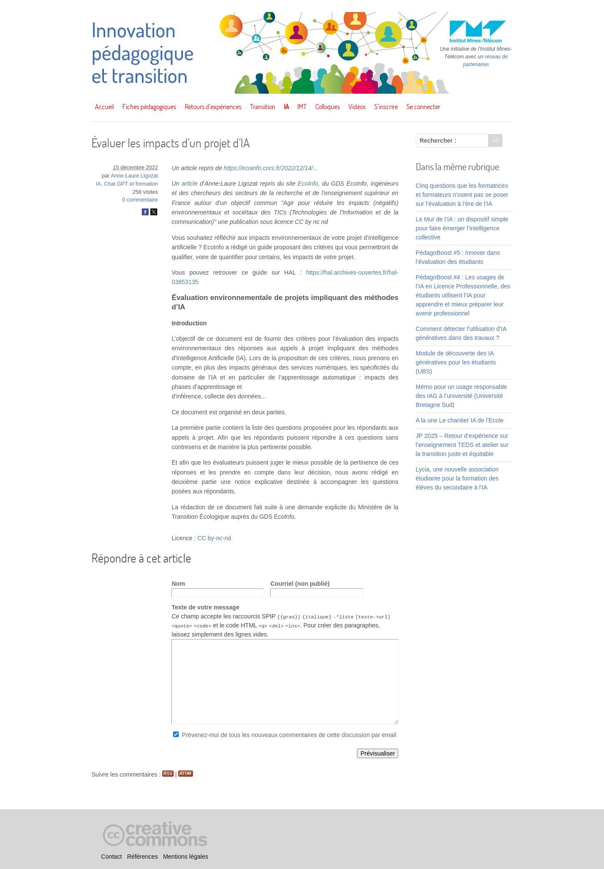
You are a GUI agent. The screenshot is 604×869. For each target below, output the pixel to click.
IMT (302, 106)
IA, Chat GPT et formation (127, 184)
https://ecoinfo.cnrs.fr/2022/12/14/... (271, 168)
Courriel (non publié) (299, 583)
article (190, 183)
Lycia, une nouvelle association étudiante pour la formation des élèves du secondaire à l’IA (457, 478)
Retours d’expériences (213, 106)
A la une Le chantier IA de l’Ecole (460, 420)
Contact (111, 856)
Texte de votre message (205, 607)
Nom (178, 583)
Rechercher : (438, 140)
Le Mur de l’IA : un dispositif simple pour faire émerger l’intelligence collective (462, 228)
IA (286, 106)
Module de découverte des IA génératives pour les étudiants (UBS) (456, 362)
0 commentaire (140, 200)
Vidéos (357, 106)
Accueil (104, 106)
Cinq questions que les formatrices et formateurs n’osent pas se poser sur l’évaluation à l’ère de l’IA (462, 194)
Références (142, 856)
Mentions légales (185, 856)
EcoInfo (308, 183)
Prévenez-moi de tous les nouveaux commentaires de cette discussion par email (289, 734)
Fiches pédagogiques (149, 106)
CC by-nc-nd (214, 538)
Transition (262, 106)
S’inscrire (386, 106)
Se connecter (423, 106)
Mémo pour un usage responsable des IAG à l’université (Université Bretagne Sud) (461, 395)
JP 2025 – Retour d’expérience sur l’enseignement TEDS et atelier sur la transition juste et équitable (462, 444)
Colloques (327, 106)
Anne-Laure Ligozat (134, 176)
